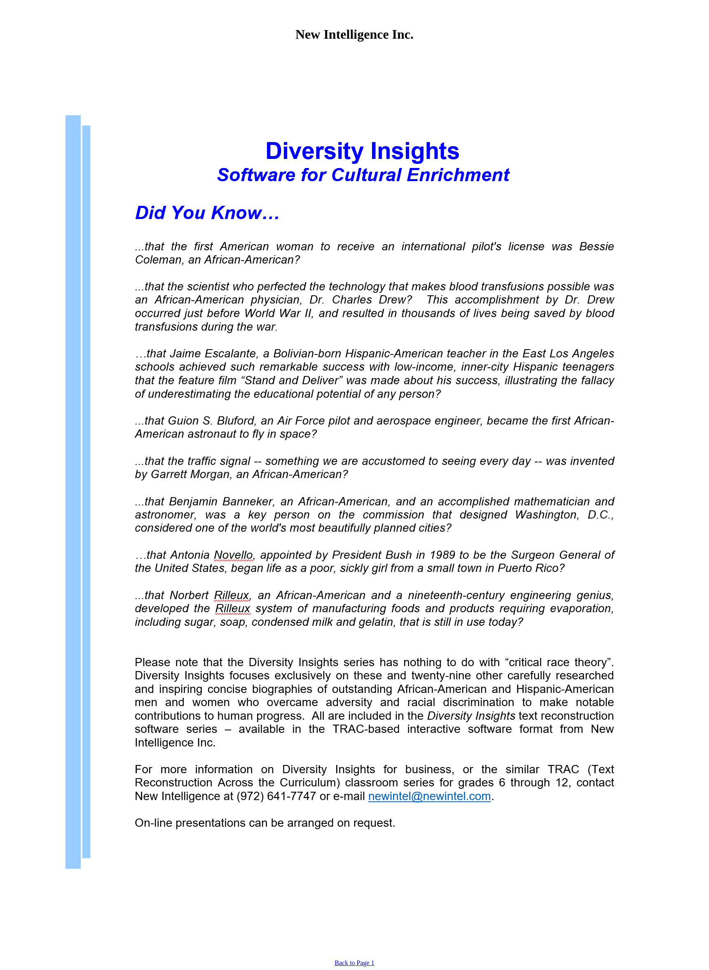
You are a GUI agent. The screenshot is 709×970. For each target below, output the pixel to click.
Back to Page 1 (354, 962)
